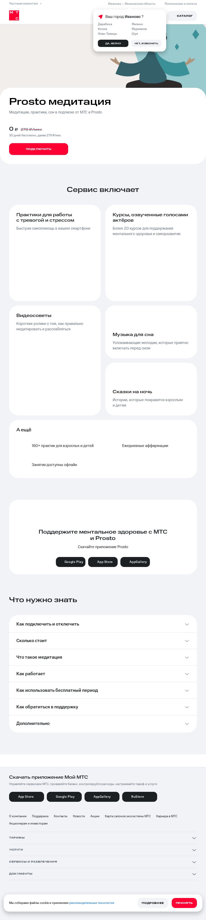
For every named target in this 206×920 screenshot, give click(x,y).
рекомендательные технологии (91, 903)
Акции (94, 816)
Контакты (60, 816)
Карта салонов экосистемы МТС (128, 816)
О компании (18, 816)
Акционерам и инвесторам (28, 823)
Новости (79, 816)
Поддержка (40, 816)
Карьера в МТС (166, 816)
